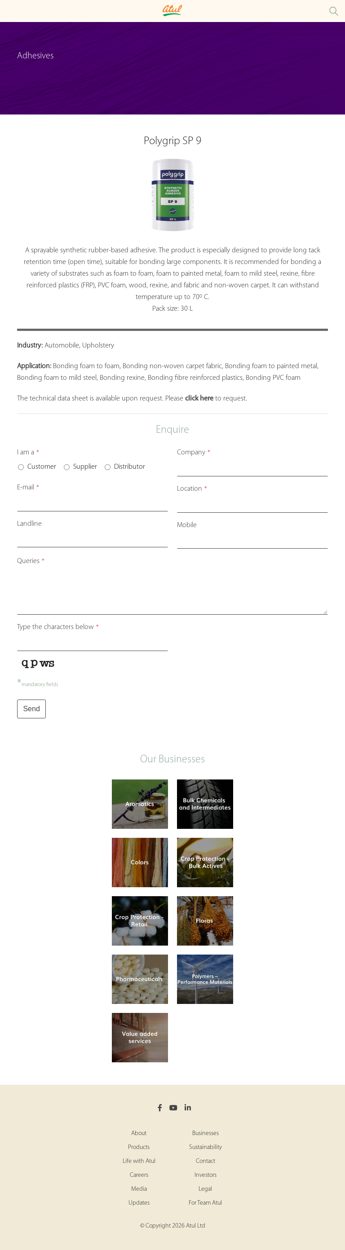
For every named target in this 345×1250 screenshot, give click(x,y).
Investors (206, 1175)
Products (139, 1147)
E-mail (28, 487)
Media (139, 1189)
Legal (205, 1189)
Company (193, 452)
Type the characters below (58, 627)
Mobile (187, 525)
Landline (29, 524)
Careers (139, 1175)
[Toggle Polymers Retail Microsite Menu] (9, 11)
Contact (205, 1161)
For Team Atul (205, 1203)
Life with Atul (139, 1161)
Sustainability (205, 1147)
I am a (28, 452)
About (138, 1133)
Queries (30, 561)
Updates (139, 1203)
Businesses (205, 1133)
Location (192, 489)
